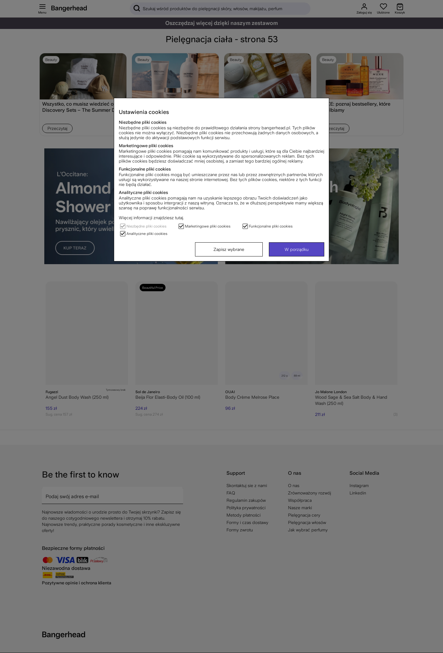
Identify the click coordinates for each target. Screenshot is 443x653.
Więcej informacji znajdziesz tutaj (151, 217)
